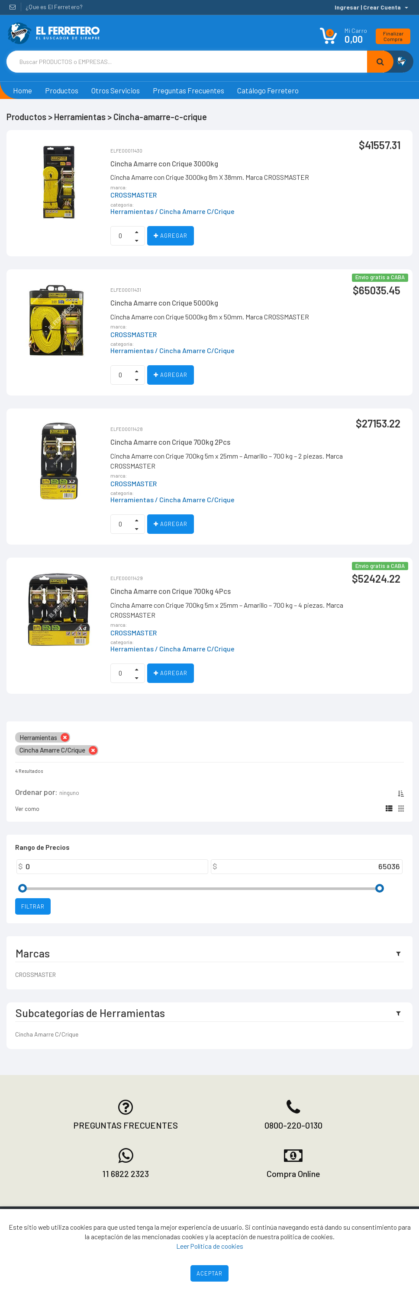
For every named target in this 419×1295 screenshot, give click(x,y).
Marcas (33, 953)
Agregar (170, 235)
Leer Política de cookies (209, 1246)
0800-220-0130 (293, 1125)
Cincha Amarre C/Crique (46, 1034)
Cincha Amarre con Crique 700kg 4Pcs (170, 591)
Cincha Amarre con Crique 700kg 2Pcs (170, 441)
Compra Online (293, 1173)
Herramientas (132, 211)
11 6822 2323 (125, 1173)
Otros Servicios (115, 90)
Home (22, 90)
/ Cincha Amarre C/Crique (195, 211)
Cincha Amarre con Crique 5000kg (164, 302)
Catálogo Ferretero (268, 90)
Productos (61, 90)
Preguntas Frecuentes (188, 90)
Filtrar (33, 906)
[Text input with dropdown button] (186, 62)
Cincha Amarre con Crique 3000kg (164, 163)
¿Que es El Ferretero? (54, 6)
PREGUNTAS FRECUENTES (125, 1125)
